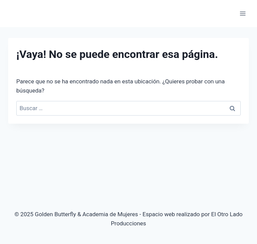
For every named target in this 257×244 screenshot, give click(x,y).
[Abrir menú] (242, 13)
